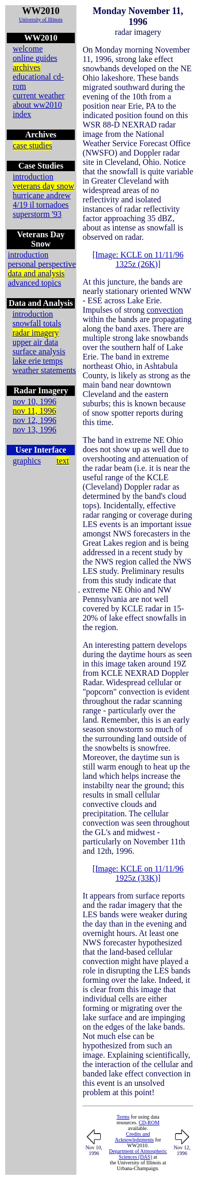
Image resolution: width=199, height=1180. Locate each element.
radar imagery (35, 332)
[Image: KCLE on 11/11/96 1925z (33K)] (137, 873)
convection (165, 309)
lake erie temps (37, 360)
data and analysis (36, 273)
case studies (32, 145)
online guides (35, 58)
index (22, 114)
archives (27, 67)
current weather (39, 95)
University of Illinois (41, 19)
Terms (122, 1117)
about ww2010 (37, 104)
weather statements (44, 370)
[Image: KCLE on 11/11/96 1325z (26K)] (137, 259)
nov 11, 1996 (34, 410)
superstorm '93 (37, 214)
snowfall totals (36, 323)
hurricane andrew (42, 195)
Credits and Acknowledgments (134, 1137)
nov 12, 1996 (35, 420)
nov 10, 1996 (35, 401)
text (63, 460)
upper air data (35, 342)
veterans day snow (43, 186)
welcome (28, 48)
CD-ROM (149, 1122)
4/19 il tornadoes (41, 204)
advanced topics (34, 282)
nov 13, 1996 (35, 429)
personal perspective (42, 264)
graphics (27, 460)
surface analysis (38, 351)
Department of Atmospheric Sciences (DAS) (138, 1154)
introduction (33, 176)
